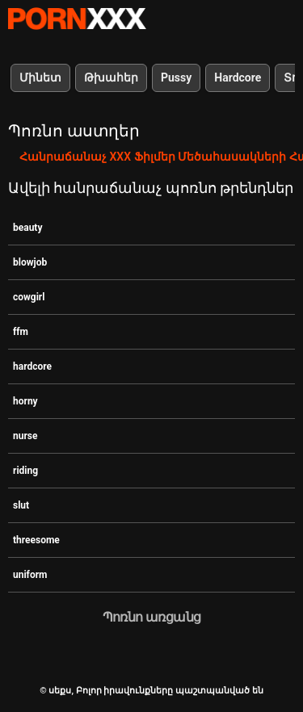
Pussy (176, 77)
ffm (20, 331)
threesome (36, 540)
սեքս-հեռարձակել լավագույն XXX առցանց (76, 18)
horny (25, 401)
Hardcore (237, 77)
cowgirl (28, 297)
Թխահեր (111, 77)
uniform (30, 574)
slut (21, 505)
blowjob (30, 262)
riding (25, 470)
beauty (27, 227)
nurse (25, 436)
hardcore (32, 366)
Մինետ (40, 77)
